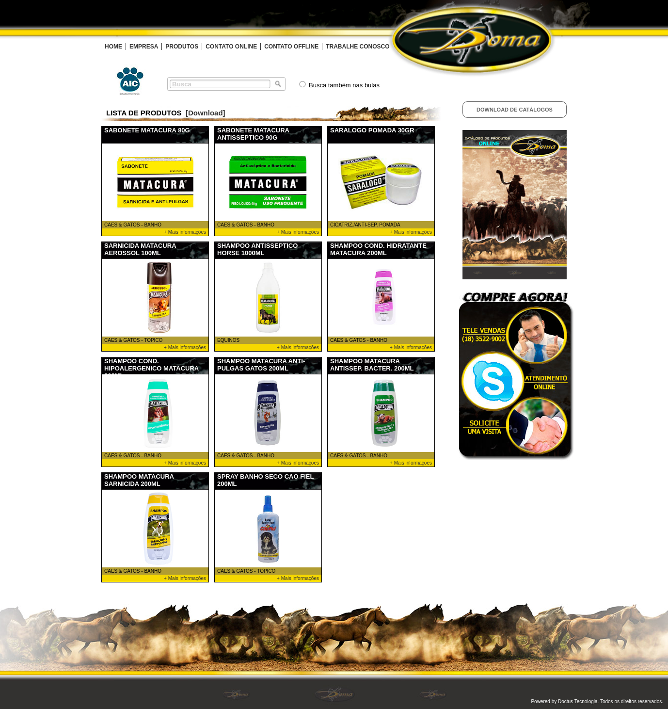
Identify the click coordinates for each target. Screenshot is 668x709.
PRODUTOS (181, 46)
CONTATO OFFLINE (291, 46)
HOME (113, 46)
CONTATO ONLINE (231, 46)
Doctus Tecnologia (578, 701)
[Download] (205, 113)
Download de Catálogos (515, 110)
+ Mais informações (185, 232)
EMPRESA (143, 46)
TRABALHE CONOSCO (357, 46)
